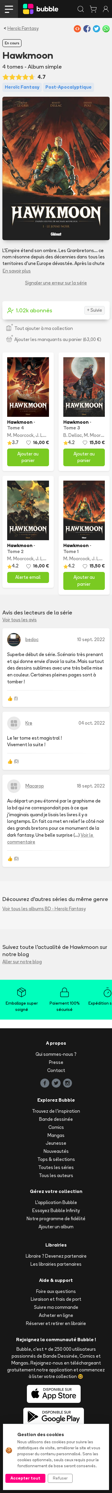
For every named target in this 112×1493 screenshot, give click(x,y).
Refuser (60, 1478)
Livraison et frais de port (56, 1299)
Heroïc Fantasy (23, 28)
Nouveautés (56, 1151)
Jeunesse (56, 1143)
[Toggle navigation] (9, 9)
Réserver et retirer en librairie (56, 1323)
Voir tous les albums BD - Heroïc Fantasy (44, 908)
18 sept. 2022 (91, 786)
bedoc (32, 639)
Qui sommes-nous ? (56, 1054)
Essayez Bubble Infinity (56, 1210)
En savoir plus (17, 271)
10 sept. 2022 (91, 639)
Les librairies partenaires (56, 1264)
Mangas (56, 1135)
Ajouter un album (56, 1226)
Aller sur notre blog (22, 961)
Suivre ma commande (56, 1307)
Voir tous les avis (19, 620)
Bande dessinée (56, 1119)
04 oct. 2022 (92, 723)
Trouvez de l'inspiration (56, 1111)
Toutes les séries (56, 1167)
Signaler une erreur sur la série (56, 283)
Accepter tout (25, 1478)
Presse (56, 1062)
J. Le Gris (45, 435)
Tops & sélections (56, 1159)
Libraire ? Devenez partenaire (56, 1256)
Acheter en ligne (56, 1315)
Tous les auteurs (56, 1175)
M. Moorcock (20, 435)
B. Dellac (72, 435)
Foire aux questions (56, 1291)
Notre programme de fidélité (56, 1218)
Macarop (34, 786)
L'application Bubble (56, 1202)
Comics (56, 1127)
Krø (28, 723)
